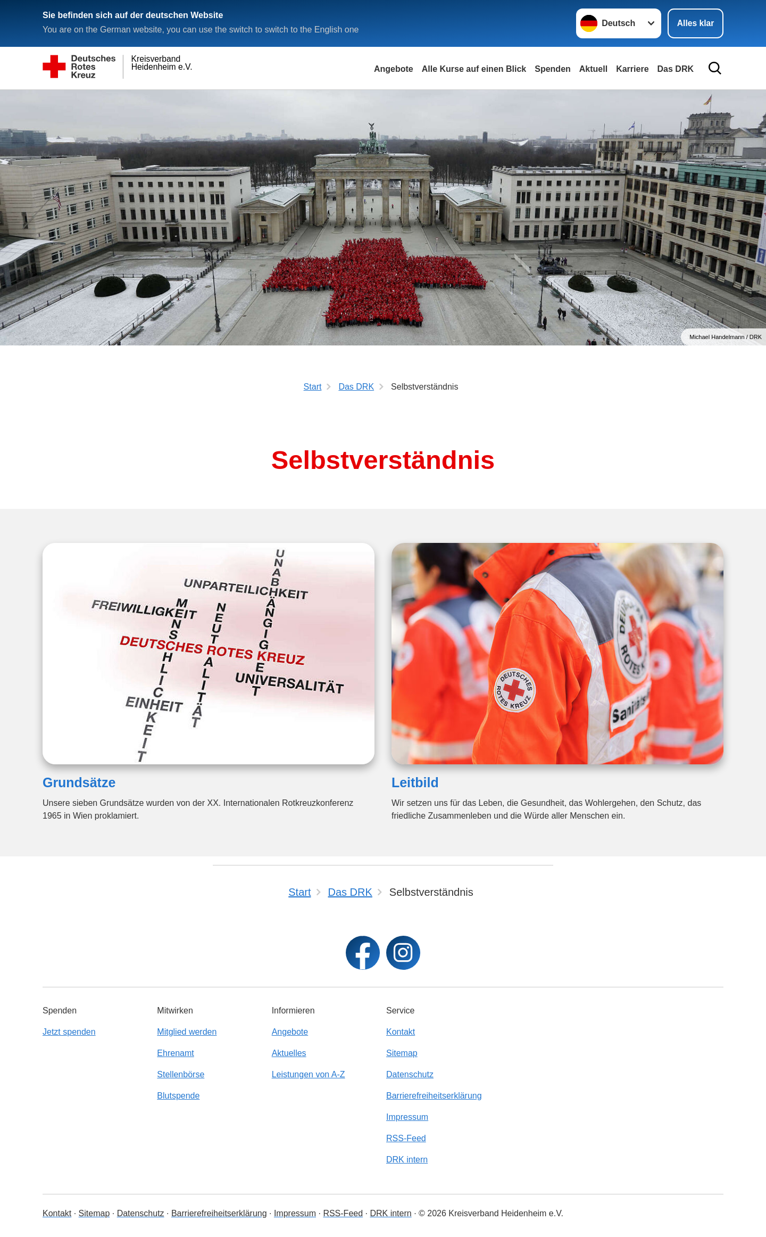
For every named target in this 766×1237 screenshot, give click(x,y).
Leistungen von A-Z (308, 1074)
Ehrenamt (175, 1053)
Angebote (393, 68)
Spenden (553, 68)
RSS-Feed (406, 1138)
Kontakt (400, 1031)
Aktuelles (289, 1053)
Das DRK (675, 68)
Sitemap (402, 1053)
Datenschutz (410, 1074)
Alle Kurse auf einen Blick (474, 68)
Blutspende (178, 1095)
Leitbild (415, 782)
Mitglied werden (187, 1031)
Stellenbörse (180, 1074)
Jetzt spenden (69, 1031)
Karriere (632, 68)
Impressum (407, 1116)
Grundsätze (79, 782)
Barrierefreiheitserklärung (434, 1095)
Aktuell (593, 68)
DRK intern (407, 1159)
